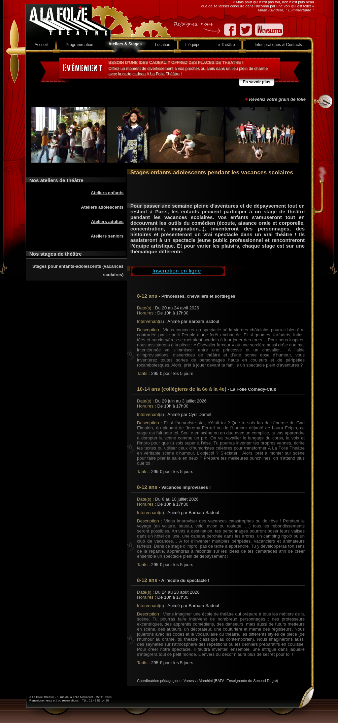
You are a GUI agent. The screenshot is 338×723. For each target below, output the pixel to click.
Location (162, 44)
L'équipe (193, 44)
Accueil (41, 44)
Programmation (79, 44)
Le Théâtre (225, 44)
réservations (70, 700)
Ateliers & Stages (125, 44)
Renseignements (40, 700)
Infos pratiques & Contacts (278, 44)
